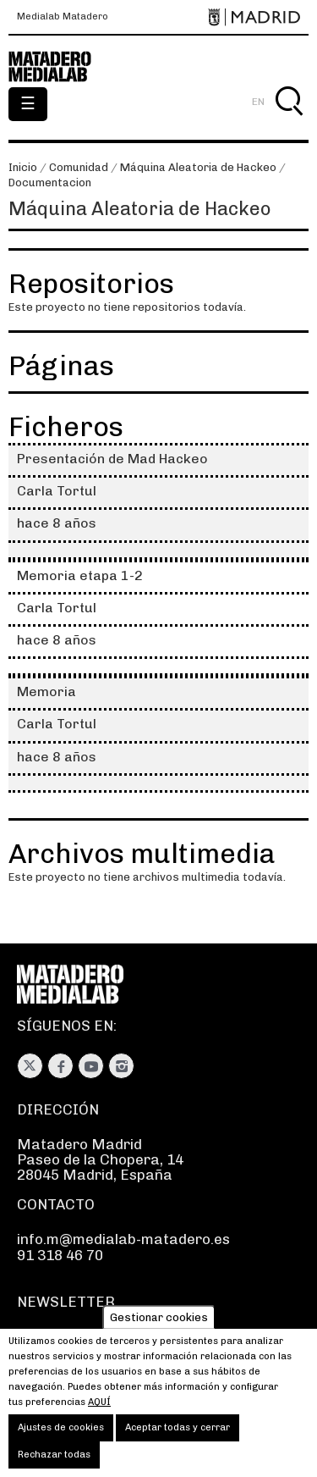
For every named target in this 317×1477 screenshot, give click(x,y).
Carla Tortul (56, 491)
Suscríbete (54, 1337)
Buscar (288, 120)
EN (258, 102)
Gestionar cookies (159, 1331)
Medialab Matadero (62, 17)
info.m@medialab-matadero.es (123, 1239)
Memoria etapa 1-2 (80, 575)
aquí (99, 1417)
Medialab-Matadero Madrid (59, 67)
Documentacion (49, 182)
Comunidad (78, 167)
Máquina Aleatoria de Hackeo (198, 167)
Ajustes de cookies (61, 1442)
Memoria (46, 691)
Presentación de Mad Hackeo (112, 459)
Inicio (22, 167)
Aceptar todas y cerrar (177, 1442)
